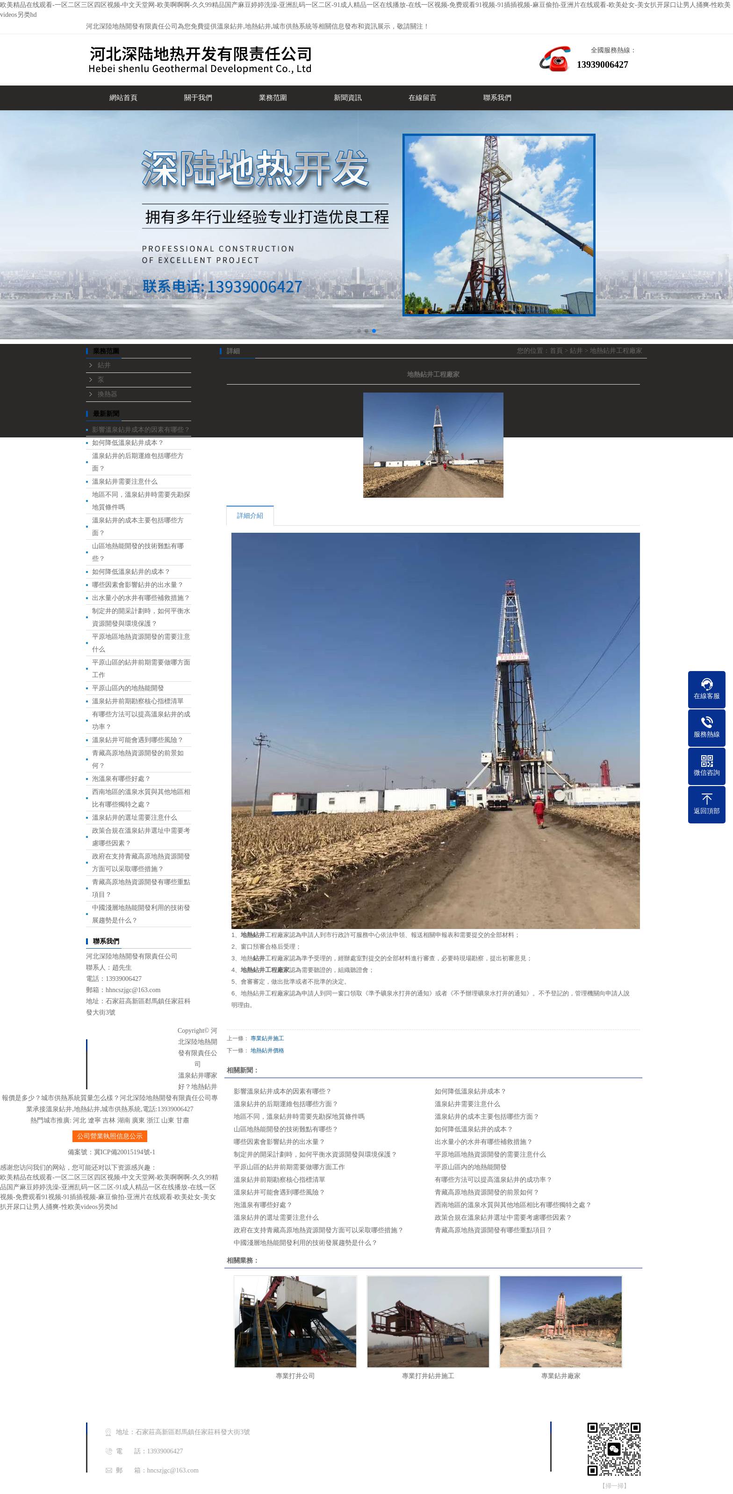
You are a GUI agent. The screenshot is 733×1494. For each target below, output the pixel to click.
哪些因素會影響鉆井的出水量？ (138, 584)
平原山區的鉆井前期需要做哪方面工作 (289, 1167)
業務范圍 (273, 97)
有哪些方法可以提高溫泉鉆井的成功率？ (494, 1179)
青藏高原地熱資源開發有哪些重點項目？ (494, 1230)
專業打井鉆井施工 (428, 1376)
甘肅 (182, 1120)
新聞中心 (148, 1066)
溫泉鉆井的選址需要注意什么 (134, 817)
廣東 (138, 1120)
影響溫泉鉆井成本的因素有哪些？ (141, 429)
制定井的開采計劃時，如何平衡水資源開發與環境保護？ (315, 1154)
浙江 (153, 1120)
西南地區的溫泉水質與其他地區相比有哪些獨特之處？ (513, 1204)
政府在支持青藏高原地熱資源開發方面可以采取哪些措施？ (319, 1230)
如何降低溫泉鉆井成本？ (128, 442)
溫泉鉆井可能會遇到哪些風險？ (138, 739)
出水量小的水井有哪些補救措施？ (141, 597)
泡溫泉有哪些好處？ (121, 778)
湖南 (123, 1120)
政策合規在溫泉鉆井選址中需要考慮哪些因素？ (503, 1217)
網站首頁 (123, 97)
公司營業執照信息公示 (110, 1136)
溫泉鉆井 (230, 26)
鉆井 (104, 365)
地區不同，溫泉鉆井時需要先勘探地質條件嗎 (299, 1116)
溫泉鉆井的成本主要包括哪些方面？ (487, 1116)
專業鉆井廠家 (561, 1376)
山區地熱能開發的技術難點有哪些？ (286, 1129)
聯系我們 (497, 97)
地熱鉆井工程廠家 (616, 350)
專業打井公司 (295, 1376)
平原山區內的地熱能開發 (128, 688)
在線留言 (423, 97)
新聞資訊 (348, 97)
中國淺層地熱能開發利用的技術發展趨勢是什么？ (306, 1242)
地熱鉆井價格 (267, 1050)
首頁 (556, 350)
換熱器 (107, 394)
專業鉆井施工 (267, 1038)
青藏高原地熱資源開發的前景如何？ (487, 1192)
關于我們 (198, 97)
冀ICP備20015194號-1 (124, 1152)
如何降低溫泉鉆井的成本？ (131, 571)
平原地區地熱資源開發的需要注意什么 (490, 1154)
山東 (167, 1120)
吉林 (108, 1120)
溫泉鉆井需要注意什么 (125, 481)
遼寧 (94, 1120)
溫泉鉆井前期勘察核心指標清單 (138, 701)
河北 (79, 1120)
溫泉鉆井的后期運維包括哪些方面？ (286, 1104)
